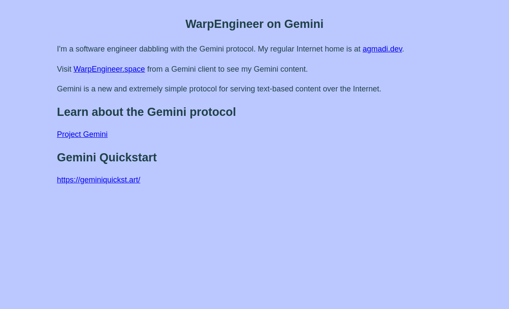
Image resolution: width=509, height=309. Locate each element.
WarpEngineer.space (109, 69)
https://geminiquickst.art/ (98, 180)
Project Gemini (82, 134)
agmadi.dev (382, 49)
